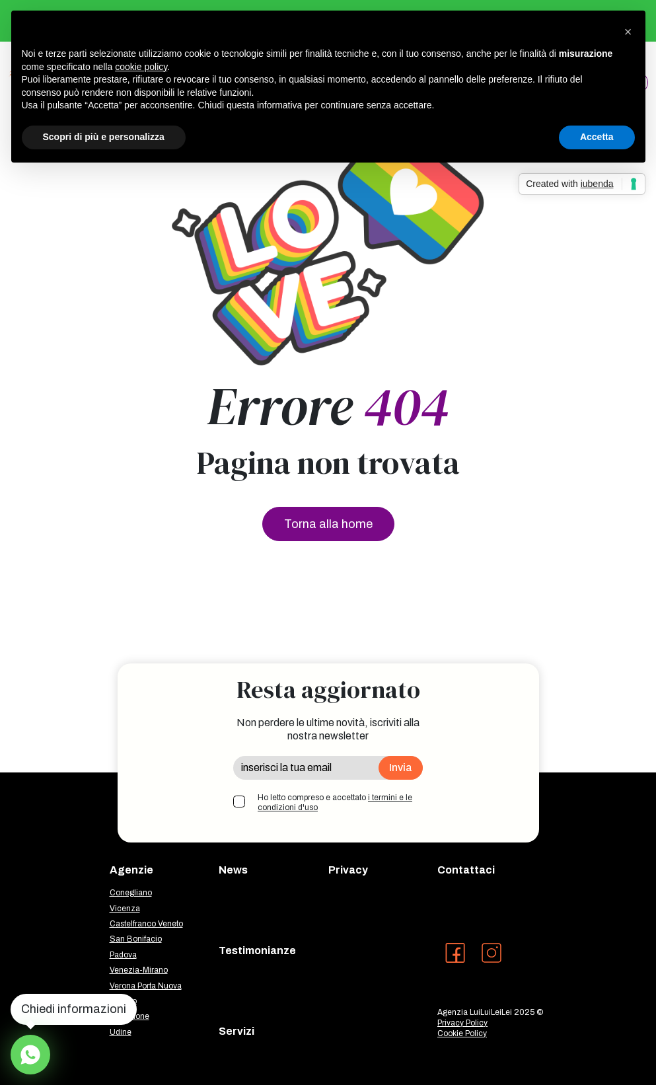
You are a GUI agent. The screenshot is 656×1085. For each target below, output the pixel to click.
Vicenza (125, 908)
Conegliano (131, 892)
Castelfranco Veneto (146, 923)
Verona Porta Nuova (146, 986)
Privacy (348, 870)
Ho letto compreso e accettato (335, 803)
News (233, 870)
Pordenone (129, 1016)
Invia (400, 767)
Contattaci (466, 870)
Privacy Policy (462, 1023)
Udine (120, 1032)
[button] (628, 31)
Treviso (123, 1001)
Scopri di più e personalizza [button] (103, 136)
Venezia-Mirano (139, 970)
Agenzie (131, 870)
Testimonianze (257, 950)
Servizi (236, 1031)
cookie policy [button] (141, 66)
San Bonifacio (136, 939)
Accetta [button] (597, 136)
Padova (123, 954)
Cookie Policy (462, 1033)
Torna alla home (328, 524)
